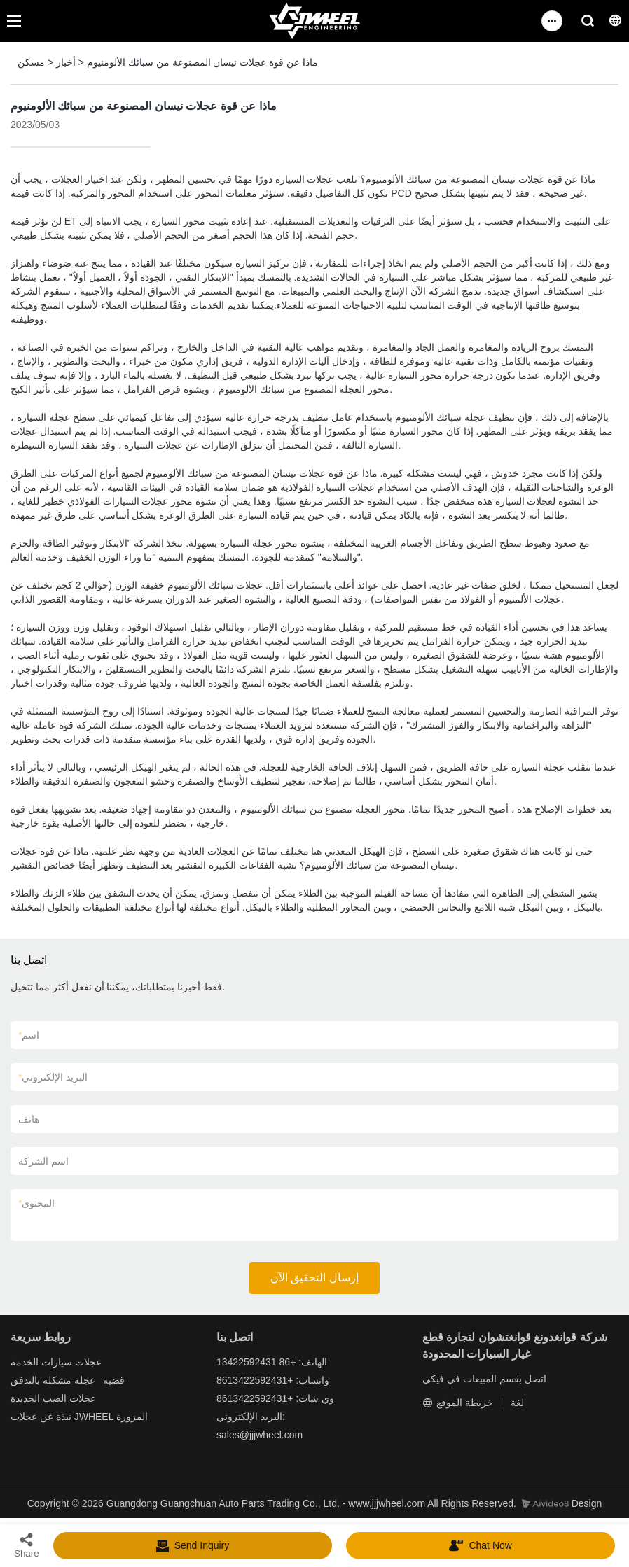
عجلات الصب (69, 1398)
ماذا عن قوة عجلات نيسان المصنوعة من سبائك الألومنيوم (202, 62)
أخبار (66, 62)
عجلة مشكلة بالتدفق (53, 1380)
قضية (114, 1380)
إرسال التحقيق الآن (314, 1278)
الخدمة (25, 1362)
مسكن (31, 62)
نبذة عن (55, 1416)
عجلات (24, 1416)
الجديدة (25, 1398)
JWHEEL (93, 1416)
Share (26, 1545)
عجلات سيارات (71, 1362)
